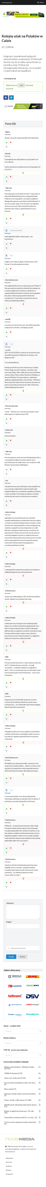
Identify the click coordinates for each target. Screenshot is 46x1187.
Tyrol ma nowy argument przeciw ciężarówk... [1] (22, 1123)
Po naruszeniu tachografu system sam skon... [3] (22, 1083)
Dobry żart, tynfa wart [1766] (22, 1078)
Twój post (10, 903)
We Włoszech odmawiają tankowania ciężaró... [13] (22, 1105)
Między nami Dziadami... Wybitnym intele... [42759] (22, 1068)
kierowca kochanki (13, 230)
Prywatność (9, 1174)
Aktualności (9, 1158)
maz (9, 255)
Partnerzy (9, 1162)
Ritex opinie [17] (22, 1089)
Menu (40, 2)
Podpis (8, 922)
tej (21, 85)
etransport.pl (7, 2)
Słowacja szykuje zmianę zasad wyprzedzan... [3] (22, 1094)
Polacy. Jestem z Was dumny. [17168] (22, 1100)
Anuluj (22, 957)
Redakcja (9, 1166)
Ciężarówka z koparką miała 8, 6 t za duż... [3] (22, 1117)
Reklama (8, 1170)
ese (9, 344)
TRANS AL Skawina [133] (22, 1073)
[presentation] (24, 935)
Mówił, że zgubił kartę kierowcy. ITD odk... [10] (22, 1112)
